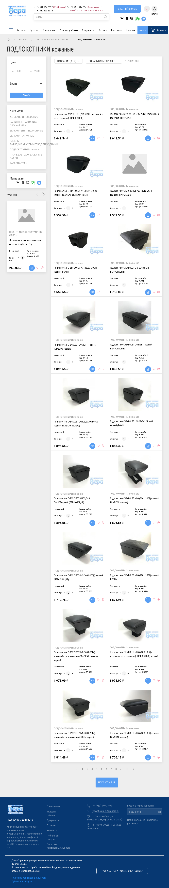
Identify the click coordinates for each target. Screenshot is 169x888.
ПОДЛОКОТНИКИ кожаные (24, 149)
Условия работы (69, 30)
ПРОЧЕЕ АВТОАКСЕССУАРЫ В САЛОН (26, 156)
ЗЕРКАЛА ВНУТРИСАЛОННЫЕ (26, 130)
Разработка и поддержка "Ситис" (122, 871)
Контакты (116, 30)
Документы (88, 30)
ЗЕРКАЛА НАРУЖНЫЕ (22, 135)
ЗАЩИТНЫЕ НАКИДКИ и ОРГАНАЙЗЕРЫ (23, 124)
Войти (155, 10)
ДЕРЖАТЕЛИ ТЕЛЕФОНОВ (24, 117)
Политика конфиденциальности (55, 846)
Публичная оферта (53, 837)
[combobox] (71, 16)
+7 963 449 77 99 (51, 6)
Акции (142, 30)
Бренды (34, 30)
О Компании (53, 806)
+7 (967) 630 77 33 (86, 6)
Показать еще (107, 782)
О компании (49, 30)
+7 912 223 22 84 (45, 10)
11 (126, 768)
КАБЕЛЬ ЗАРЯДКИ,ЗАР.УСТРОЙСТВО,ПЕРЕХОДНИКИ (28, 143)
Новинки (130, 30)
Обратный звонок (127, 8)
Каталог (17, 29)
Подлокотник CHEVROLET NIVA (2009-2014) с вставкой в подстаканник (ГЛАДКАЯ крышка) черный (76, 656)
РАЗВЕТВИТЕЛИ (18, 163)
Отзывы (103, 30)
